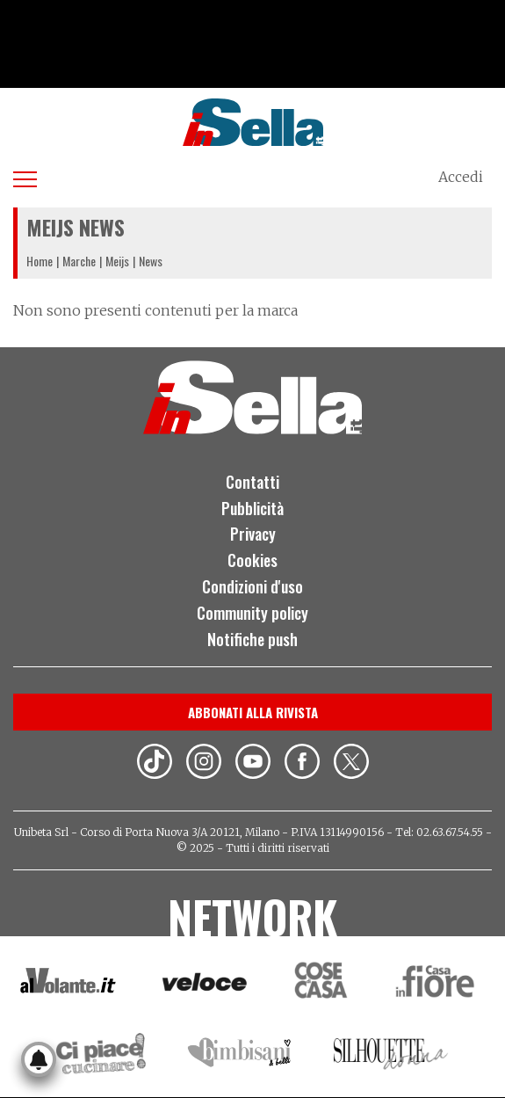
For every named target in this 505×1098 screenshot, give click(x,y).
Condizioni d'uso (252, 586)
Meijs (117, 260)
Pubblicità (252, 508)
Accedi (460, 176)
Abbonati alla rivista (253, 712)
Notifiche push (252, 639)
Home (39, 260)
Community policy (252, 612)
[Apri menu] (25, 176)
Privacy (253, 533)
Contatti (252, 481)
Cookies (252, 560)
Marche (79, 260)
